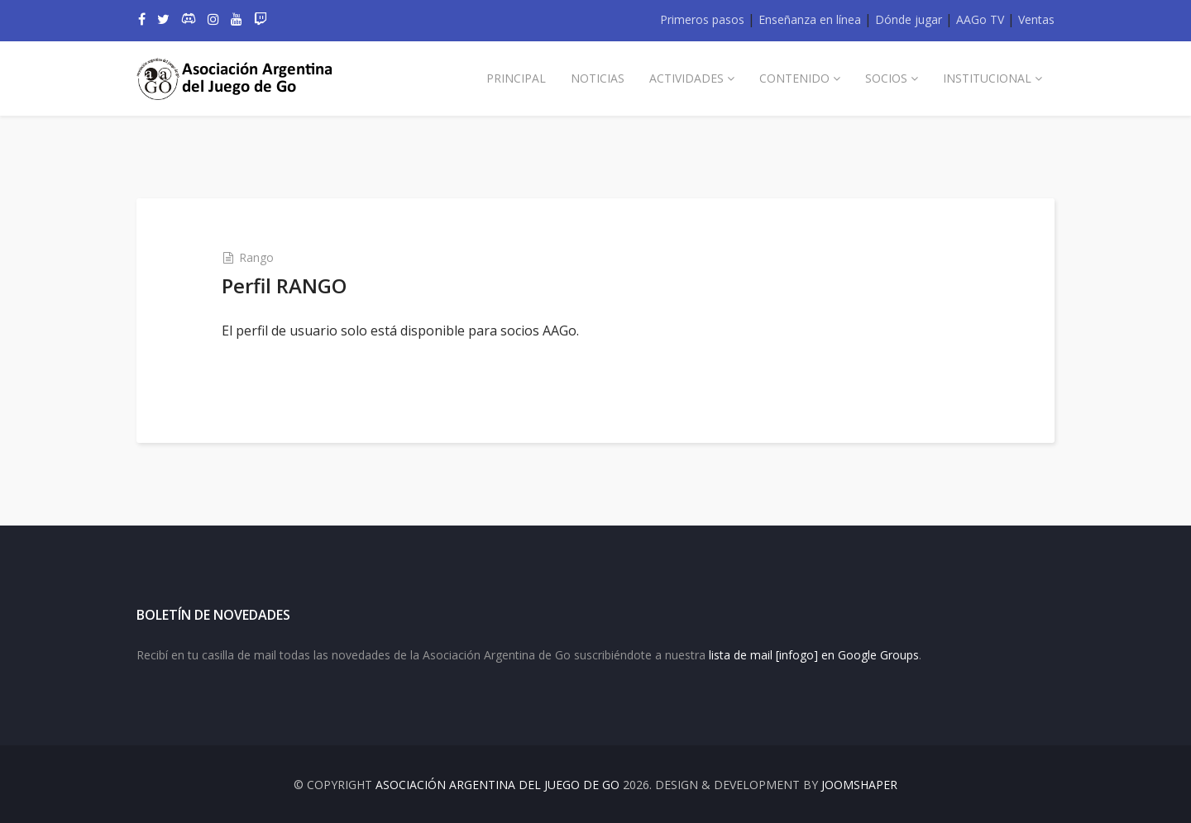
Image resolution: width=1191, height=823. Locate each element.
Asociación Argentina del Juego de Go (497, 784)
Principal (516, 78)
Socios (886, 78)
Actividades (686, 78)
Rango (256, 257)
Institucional (987, 78)
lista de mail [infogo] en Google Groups (814, 655)
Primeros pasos (702, 19)
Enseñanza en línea (809, 19)
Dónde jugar (908, 19)
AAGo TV (980, 19)
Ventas (1036, 19)
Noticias (597, 78)
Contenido (794, 78)
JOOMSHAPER (859, 784)
